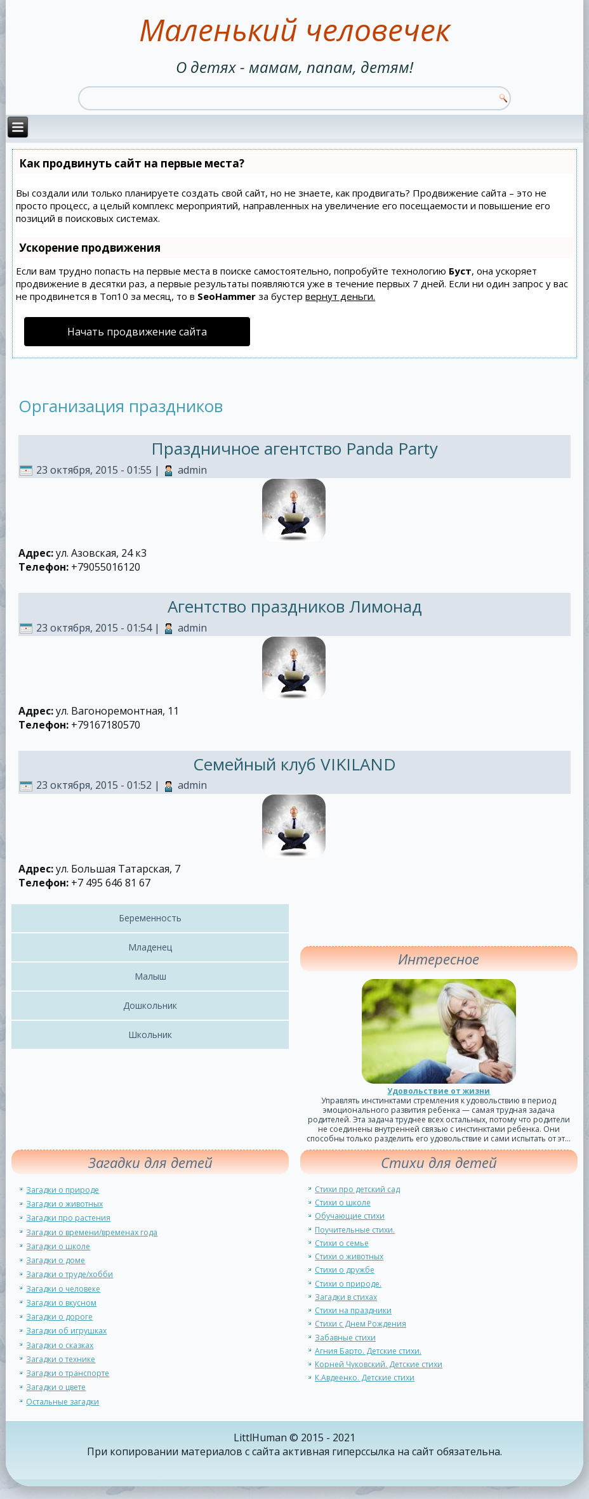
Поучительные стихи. (355, 1229)
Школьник (150, 1035)
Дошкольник (150, 1005)
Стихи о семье (342, 1243)
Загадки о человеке (63, 1288)
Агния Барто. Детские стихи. (368, 1351)
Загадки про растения (68, 1217)
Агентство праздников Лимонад (295, 606)
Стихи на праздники (353, 1310)
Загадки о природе (62, 1189)
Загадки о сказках (59, 1345)
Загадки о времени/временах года (91, 1232)
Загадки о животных (64, 1203)
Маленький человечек (294, 29)
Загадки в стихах (346, 1297)
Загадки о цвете (56, 1387)
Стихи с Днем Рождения (360, 1323)
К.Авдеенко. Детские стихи (364, 1377)
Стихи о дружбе (344, 1269)
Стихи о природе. (348, 1283)
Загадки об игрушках (66, 1330)
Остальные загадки (62, 1401)
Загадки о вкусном (61, 1302)
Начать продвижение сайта (137, 332)
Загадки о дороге (59, 1316)
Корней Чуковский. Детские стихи (378, 1364)
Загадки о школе (58, 1246)
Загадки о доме (55, 1260)
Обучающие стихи (350, 1215)
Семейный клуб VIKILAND (294, 764)
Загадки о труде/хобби (69, 1274)
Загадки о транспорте (67, 1373)
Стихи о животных (349, 1256)
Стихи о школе (343, 1202)
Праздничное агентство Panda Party (294, 448)
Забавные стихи (345, 1337)
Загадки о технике (60, 1359)
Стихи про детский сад (357, 1189)
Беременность (150, 918)
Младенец (150, 947)
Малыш (150, 976)
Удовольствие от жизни (438, 1091)
